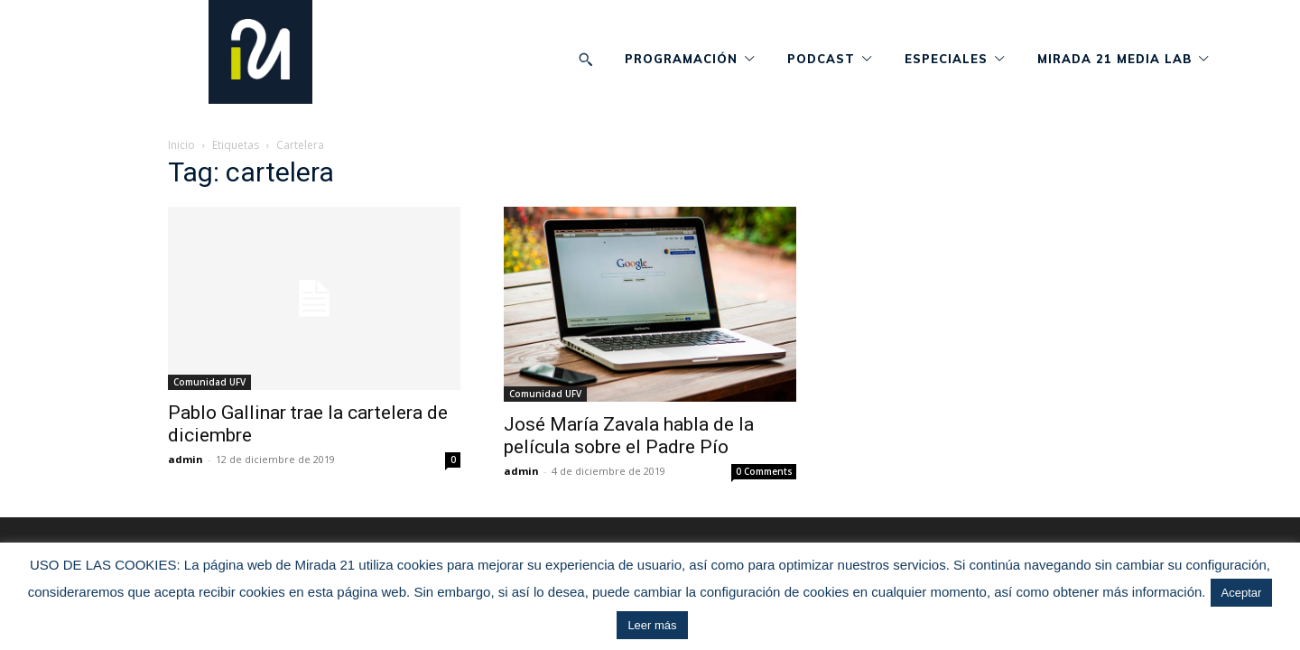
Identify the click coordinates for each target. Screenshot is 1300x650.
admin (185, 459)
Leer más (651, 625)
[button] (585, 59)
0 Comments (764, 471)
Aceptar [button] (1241, 592)
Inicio (181, 145)
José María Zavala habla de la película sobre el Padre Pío (629, 435)
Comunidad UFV (209, 382)
